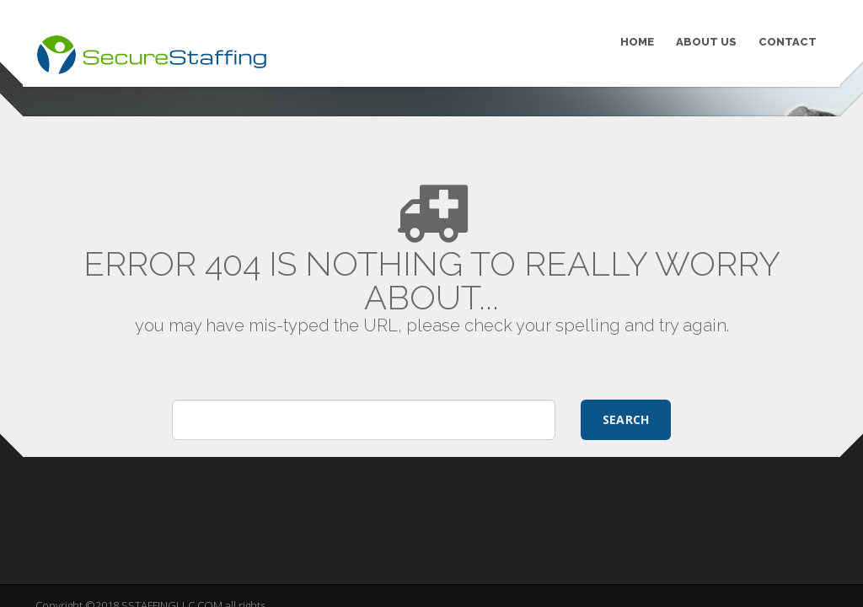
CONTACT (787, 41)
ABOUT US (706, 41)
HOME (637, 41)
